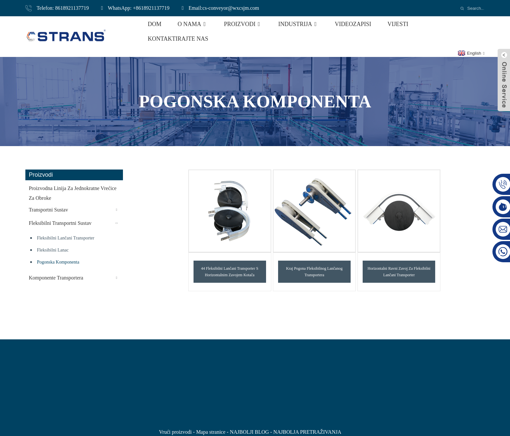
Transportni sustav (48, 209)
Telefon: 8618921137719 (62, 8)
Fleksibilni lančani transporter (65, 238)
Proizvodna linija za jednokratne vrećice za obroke (72, 193)
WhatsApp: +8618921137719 (138, 8)
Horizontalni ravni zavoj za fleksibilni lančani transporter (399, 271)
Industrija (298, 24)
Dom (154, 24)
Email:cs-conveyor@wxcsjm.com (224, 8)
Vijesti (397, 24)
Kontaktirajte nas (178, 38)
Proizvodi (243, 24)
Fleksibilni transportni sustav (60, 223)
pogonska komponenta (58, 262)
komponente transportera (56, 277)
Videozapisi (353, 24)
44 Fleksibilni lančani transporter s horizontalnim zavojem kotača (229, 271)
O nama (193, 24)
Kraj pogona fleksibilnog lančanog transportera (314, 271)
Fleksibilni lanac (53, 250)
